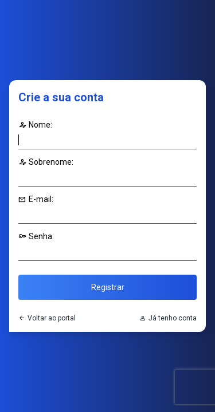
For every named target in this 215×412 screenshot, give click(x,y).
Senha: (36, 236)
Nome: (35, 124)
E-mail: (35, 199)
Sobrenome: (45, 162)
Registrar (107, 287)
